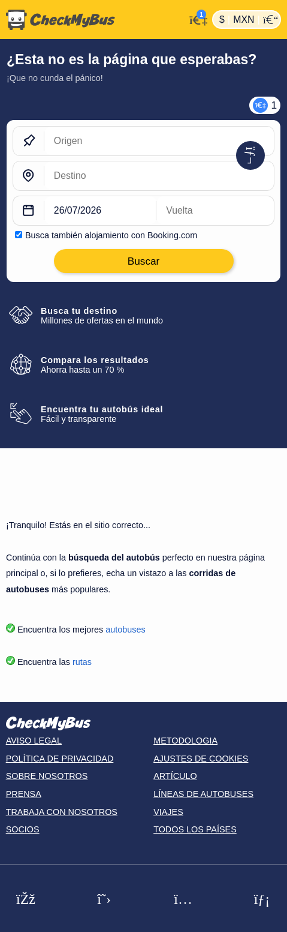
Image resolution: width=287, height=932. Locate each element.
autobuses (125, 629)
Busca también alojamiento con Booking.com (111, 235)
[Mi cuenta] (195, 18)
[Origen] (159, 141)
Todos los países (195, 829)
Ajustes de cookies (200, 758)
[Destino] (159, 175)
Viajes (168, 812)
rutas (82, 662)
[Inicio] (92, 20)
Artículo (175, 776)
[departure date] (100, 210)
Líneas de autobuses (203, 794)
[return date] (215, 210)
